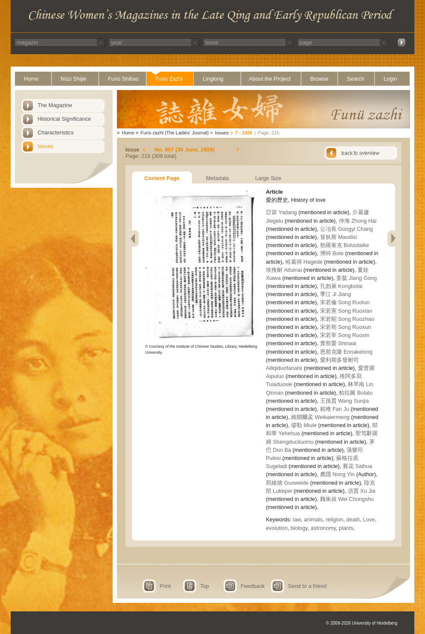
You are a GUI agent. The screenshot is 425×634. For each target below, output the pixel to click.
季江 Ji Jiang (335, 294)
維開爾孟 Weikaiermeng (320, 417)
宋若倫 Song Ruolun (345, 302)
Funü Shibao (123, 79)
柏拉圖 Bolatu (356, 393)
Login (390, 79)
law (297, 519)
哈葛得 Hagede (304, 262)
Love (369, 519)
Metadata (217, 178)
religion (334, 519)
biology (299, 528)
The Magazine (55, 105)
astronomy (323, 528)
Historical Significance (64, 119)
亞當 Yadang (281, 212)
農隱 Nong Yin (337, 474)
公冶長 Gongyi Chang (346, 229)
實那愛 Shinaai (338, 343)
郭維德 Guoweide (287, 483)
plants (346, 528)
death (353, 519)
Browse (319, 79)
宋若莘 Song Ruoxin (345, 335)
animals (313, 519)
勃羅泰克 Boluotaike (344, 245)
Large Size (268, 178)
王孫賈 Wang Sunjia (344, 401)
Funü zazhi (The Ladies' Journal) (174, 132)
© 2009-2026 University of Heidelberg (361, 623)
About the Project (270, 79)
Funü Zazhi (169, 79)
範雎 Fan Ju (334, 409)
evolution (277, 528)
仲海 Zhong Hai (358, 221)
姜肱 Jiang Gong (356, 278)
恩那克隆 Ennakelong (346, 352)
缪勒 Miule (304, 425)
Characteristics (56, 132)
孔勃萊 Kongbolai (341, 286)
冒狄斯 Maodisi (338, 237)
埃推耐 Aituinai (284, 270)
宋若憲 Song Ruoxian (346, 311)
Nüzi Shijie (73, 79)
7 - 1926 (243, 132)
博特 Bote (332, 253)
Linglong (213, 79)
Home (31, 79)
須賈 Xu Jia (362, 491)
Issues (45, 146)
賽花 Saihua (357, 466)
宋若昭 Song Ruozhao (347, 319)
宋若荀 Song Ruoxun (345, 327)
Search (355, 79)
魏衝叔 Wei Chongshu (347, 499)
